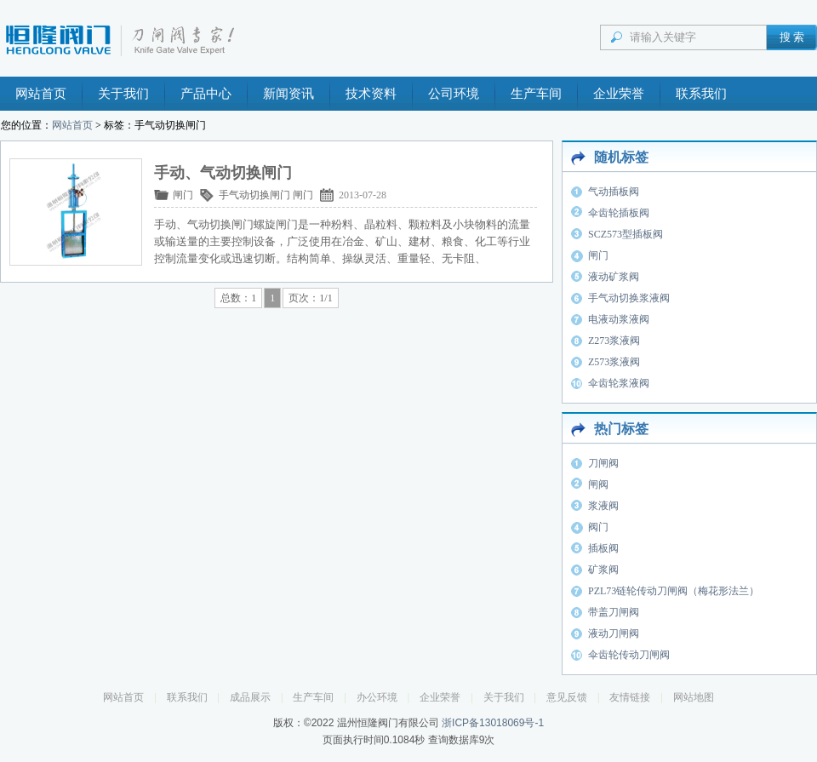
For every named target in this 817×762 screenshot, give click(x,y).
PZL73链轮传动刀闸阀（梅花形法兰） (673, 591)
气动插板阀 (613, 192)
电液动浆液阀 (618, 319)
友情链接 (629, 697)
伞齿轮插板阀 (618, 213)
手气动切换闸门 (254, 195)
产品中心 (205, 93)
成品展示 (250, 697)
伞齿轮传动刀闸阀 (629, 655)
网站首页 (40, 93)
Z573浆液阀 (614, 362)
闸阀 (598, 484)
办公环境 (377, 697)
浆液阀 (603, 506)
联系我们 (701, 93)
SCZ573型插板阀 (625, 234)
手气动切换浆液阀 (629, 298)
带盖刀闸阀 (613, 612)
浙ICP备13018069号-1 (493, 723)
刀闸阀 (603, 463)
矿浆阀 (603, 570)
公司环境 (453, 93)
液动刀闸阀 (613, 633)
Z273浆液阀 (614, 341)
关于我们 (123, 93)
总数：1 (238, 298)
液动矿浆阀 (613, 277)
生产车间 (536, 93)
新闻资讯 (288, 93)
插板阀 (603, 548)
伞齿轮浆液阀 (618, 383)
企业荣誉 (618, 93)
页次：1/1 (310, 298)
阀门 (598, 527)
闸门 (183, 195)
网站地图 (693, 697)
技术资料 (371, 93)
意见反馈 (566, 697)
